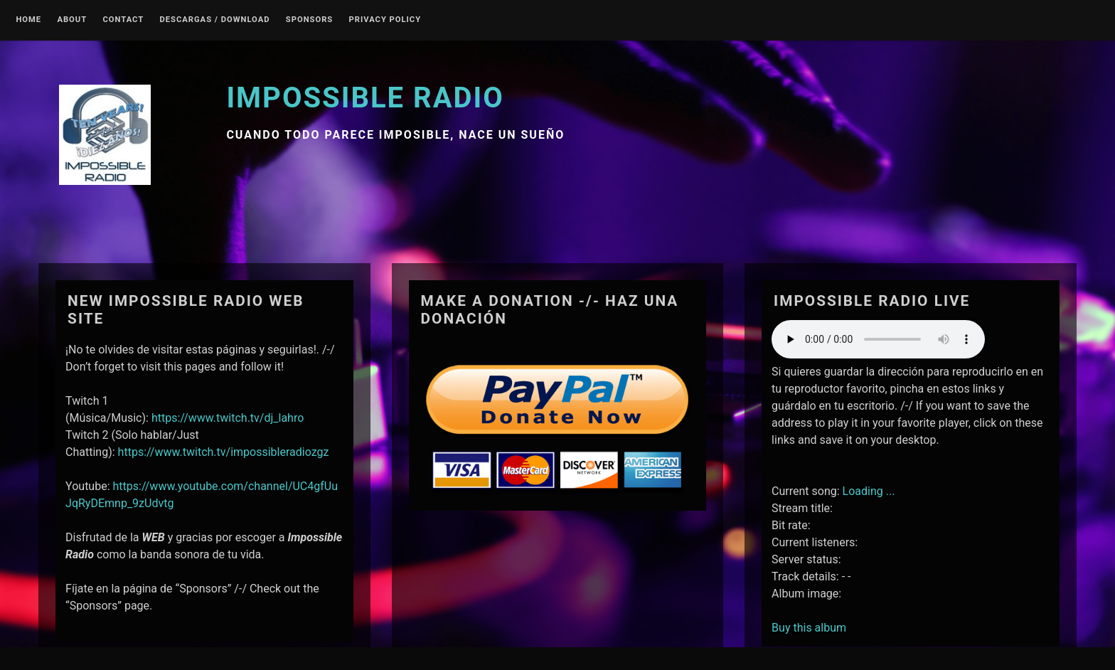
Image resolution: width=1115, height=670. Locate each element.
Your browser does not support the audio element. (878, 339)
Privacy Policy (385, 20)
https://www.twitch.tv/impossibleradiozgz (223, 452)
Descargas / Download (215, 20)
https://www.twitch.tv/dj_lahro (227, 418)
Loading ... (869, 491)
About (72, 20)
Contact (123, 20)
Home (28, 20)
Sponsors (309, 20)
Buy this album (809, 627)
